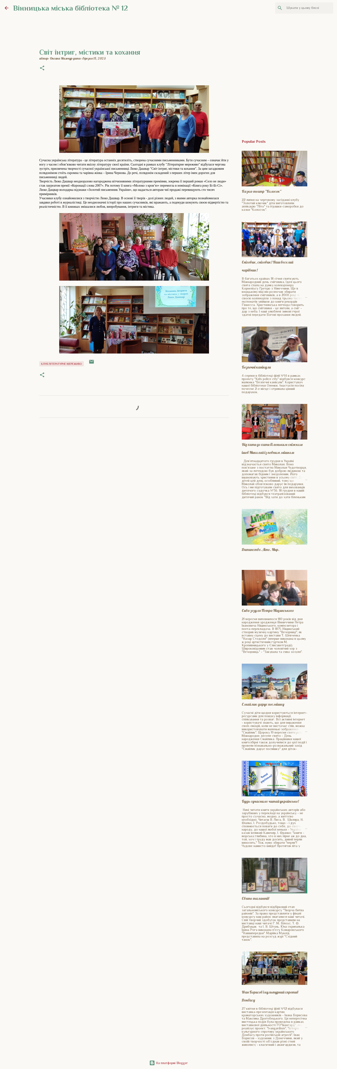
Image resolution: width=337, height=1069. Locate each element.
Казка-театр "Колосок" (261, 191)
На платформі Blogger (168, 1063)
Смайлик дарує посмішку (263, 704)
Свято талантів (255, 898)
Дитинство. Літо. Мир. (260, 549)
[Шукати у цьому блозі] (308, 8)
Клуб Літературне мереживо (61, 363)
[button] (42, 68)
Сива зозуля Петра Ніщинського (268, 610)
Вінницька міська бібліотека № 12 (70, 8)
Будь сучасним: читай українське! (270, 801)
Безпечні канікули (256, 367)
